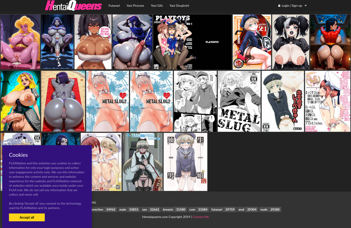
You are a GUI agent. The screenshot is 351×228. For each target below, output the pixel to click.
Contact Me (201, 217)
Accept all (26, 217)
